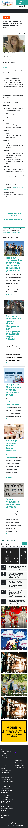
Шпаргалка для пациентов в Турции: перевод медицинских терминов (17, 568)
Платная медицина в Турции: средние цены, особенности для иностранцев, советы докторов (16, 584)
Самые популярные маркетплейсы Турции (13, 503)
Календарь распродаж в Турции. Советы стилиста (13, 445)
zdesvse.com (19, 825)
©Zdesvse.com (6, 67)
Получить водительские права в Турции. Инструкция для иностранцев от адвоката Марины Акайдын (14, 327)
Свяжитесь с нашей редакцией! (12, 232)
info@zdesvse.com (20, 755)
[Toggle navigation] (3, 10)
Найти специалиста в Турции (14, 220)
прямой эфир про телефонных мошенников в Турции (13, 404)
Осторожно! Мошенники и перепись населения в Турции (13, 389)
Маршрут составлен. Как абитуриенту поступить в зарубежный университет (14, 264)
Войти (22, 6)
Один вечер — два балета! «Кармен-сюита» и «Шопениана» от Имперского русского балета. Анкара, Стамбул (17, 593)
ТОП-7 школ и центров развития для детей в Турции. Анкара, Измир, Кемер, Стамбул (16, 575)
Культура (6, 17)
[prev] (23, 543)
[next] (26, 543)
